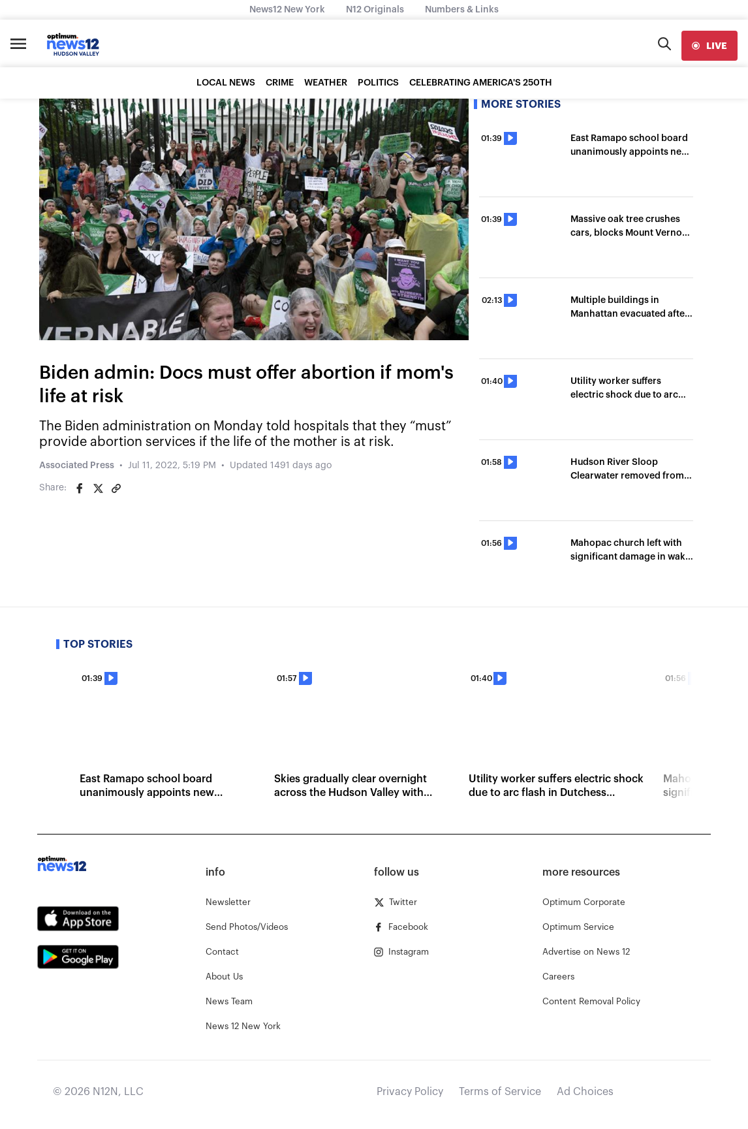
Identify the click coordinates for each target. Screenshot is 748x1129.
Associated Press (76, 465)
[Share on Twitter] (98, 488)
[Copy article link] (116, 488)
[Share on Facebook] (79, 488)
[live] (709, 46)
